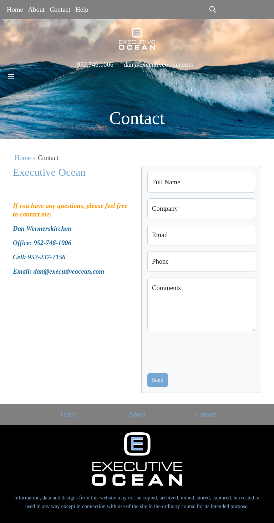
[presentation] (201, 351)
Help (81, 9)
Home (15, 9)
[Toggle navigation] (11, 77)
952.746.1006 (95, 64)
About (36, 9)
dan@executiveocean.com (159, 64)
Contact (60, 9)
